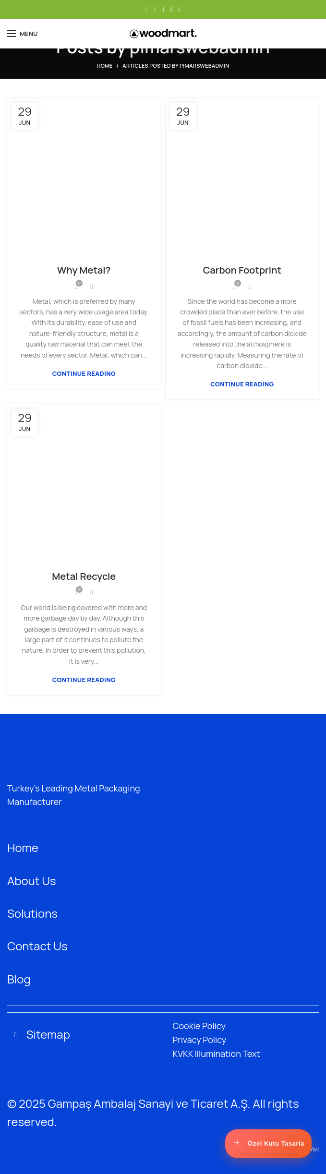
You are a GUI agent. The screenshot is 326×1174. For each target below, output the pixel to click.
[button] (163, 1035)
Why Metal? (83, 270)
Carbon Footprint (242, 270)
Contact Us (37, 946)
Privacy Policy (200, 1039)
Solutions (32, 913)
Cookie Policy (199, 1025)
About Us (31, 880)
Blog (19, 979)
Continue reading (84, 374)
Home (105, 65)
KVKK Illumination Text (216, 1053)
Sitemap (48, 1034)
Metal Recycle (84, 576)
